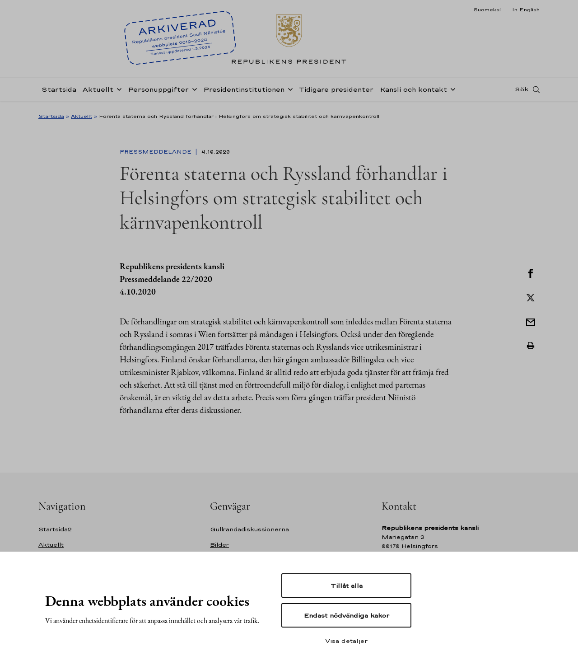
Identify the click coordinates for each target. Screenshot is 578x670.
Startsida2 (55, 529)
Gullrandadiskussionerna (249, 529)
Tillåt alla (347, 585)
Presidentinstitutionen (243, 92)
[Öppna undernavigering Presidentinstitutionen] (288, 91)
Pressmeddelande (156, 151)
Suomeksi (487, 9)
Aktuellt (98, 92)
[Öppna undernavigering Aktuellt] (117, 91)
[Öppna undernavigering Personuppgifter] (193, 91)
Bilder (219, 544)
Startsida (59, 92)
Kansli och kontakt (413, 92)
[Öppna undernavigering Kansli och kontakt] (451, 91)
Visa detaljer (346, 641)
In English (526, 9)
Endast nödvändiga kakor (346, 615)
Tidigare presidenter (336, 92)
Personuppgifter (158, 92)
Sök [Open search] (521, 92)
